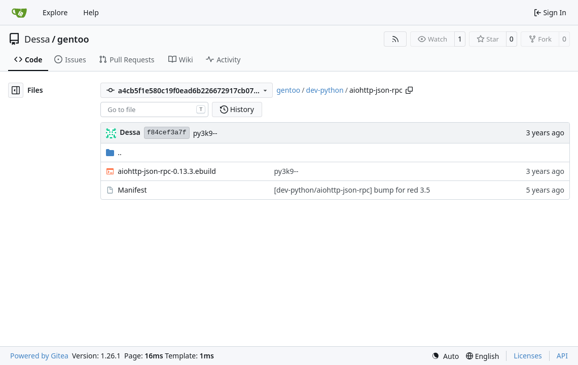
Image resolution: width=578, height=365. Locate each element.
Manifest (132, 190)
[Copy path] (409, 90)
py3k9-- (205, 133)
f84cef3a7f (167, 132)
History (237, 109)
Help (91, 12)
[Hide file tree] (15, 90)
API (562, 355)
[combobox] (154, 109)
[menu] (445, 356)
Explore (55, 12)
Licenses (528, 355)
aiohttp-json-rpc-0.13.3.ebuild (167, 171)
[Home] (19, 13)
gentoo (73, 39)
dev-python (325, 90)
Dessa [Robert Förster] (130, 132)
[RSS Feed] (395, 39)
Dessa (37, 39)
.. (114, 152)
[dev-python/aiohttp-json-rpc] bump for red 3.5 (352, 190)
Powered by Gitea (39, 355)
